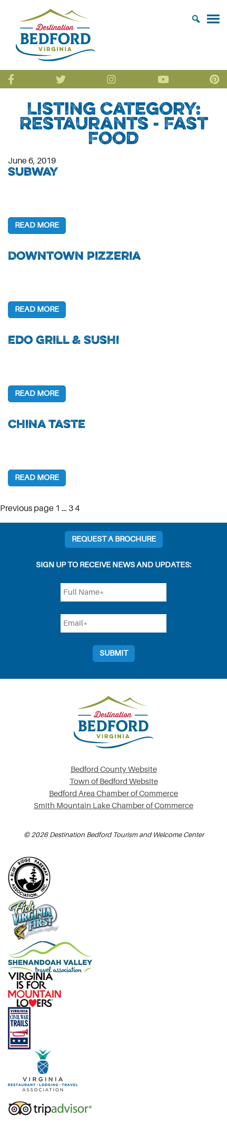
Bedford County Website (114, 769)
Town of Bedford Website (114, 781)
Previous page (27, 508)
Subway (33, 171)
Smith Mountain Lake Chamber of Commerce (113, 805)
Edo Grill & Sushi (63, 340)
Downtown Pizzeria (74, 255)
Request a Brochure (114, 539)
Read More (37, 225)
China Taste (46, 424)
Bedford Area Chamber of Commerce (113, 793)
